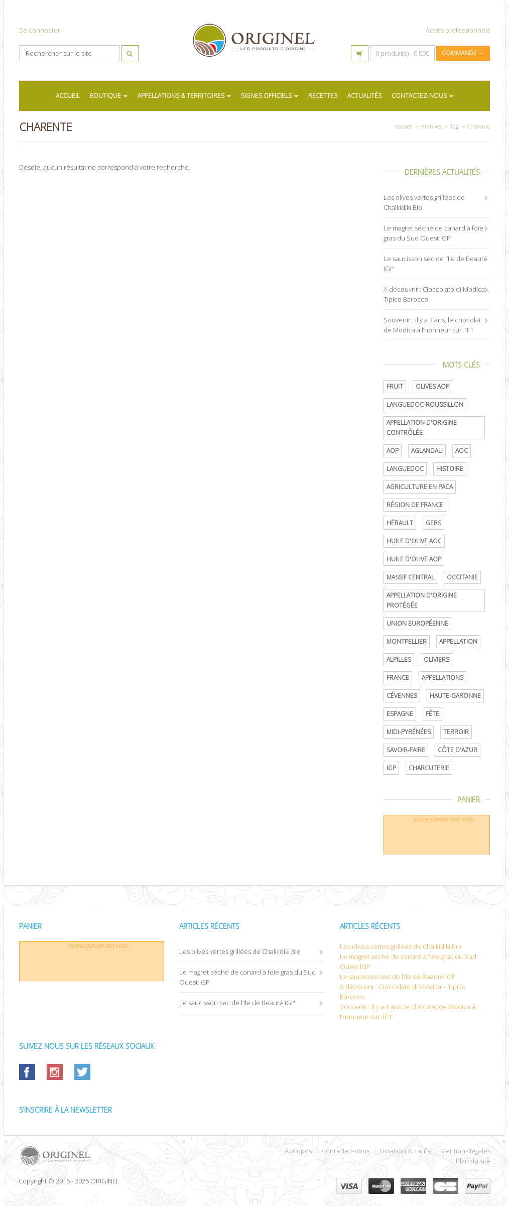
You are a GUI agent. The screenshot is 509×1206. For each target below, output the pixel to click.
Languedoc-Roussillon (425, 404)
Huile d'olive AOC (414, 541)
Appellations (442, 677)
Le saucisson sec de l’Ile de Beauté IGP (237, 1002)
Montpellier (407, 641)
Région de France (415, 505)
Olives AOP (432, 386)
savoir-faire (406, 750)
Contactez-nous (345, 1150)
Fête (432, 713)
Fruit (395, 386)
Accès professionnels (458, 30)
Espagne (400, 713)
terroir (456, 732)
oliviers (436, 659)
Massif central (410, 577)
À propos (298, 1150)
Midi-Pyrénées (409, 732)
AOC (461, 450)
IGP (391, 768)
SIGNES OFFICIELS (269, 95)
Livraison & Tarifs (404, 1150)
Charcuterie (429, 768)
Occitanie (462, 577)
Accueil (404, 126)
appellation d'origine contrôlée (422, 427)
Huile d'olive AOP (414, 559)
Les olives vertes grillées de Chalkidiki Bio (240, 951)
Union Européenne (417, 623)
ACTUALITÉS (364, 95)
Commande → (463, 53)
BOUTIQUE (109, 95)
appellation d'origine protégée (422, 600)
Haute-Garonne (455, 695)
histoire (449, 468)
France (398, 677)
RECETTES (322, 95)
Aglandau (427, 450)
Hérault (400, 523)
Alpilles (399, 659)
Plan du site (473, 1160)
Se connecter (39, 30)
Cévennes (402, 695)
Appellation (458, 641)
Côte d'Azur (457, 750)
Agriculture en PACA (420, 487)
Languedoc (405, 468)
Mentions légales (465, 1150)
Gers (433, 523)
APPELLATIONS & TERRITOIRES (184, 95)
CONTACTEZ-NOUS (422, 95)
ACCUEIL (68, 95)
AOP (393, 450)
